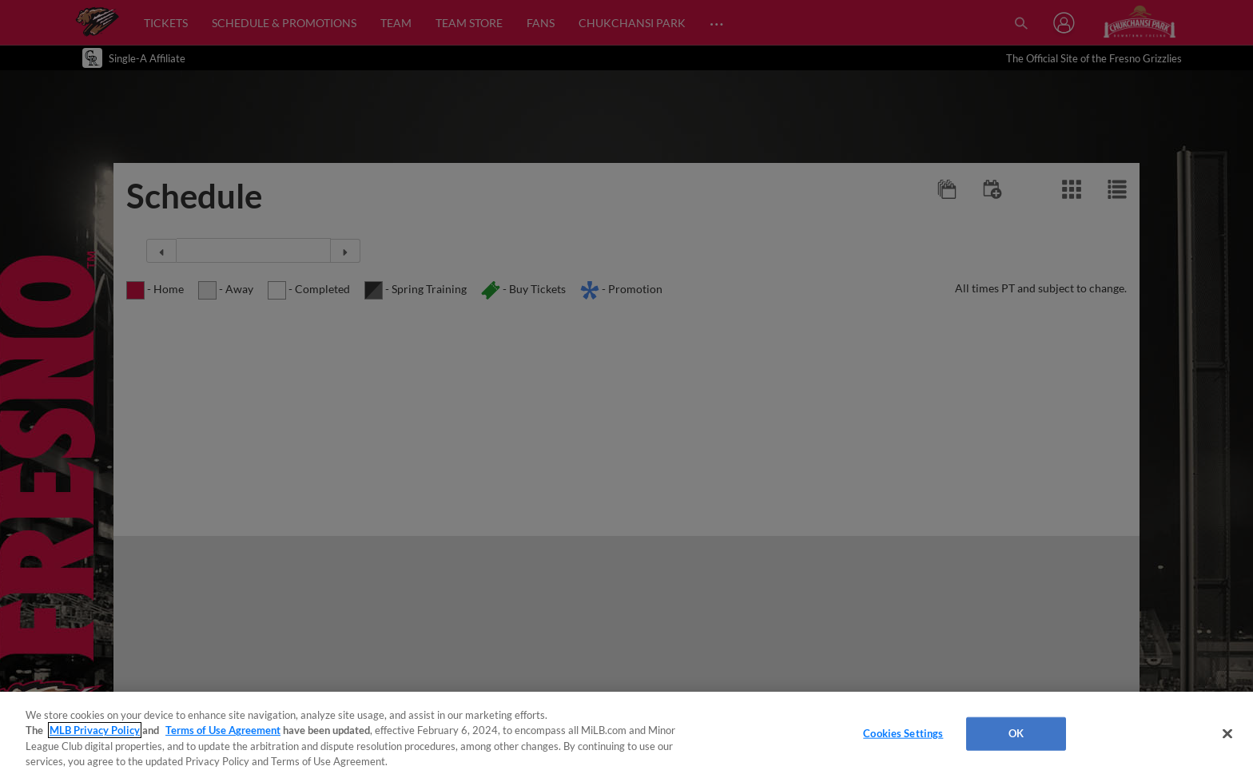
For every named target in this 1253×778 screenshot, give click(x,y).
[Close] (1227, 733)
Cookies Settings (903, 733)
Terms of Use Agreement (222, 730)
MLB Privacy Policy (95, 730)
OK (1016, 733)
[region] (626, 735)
